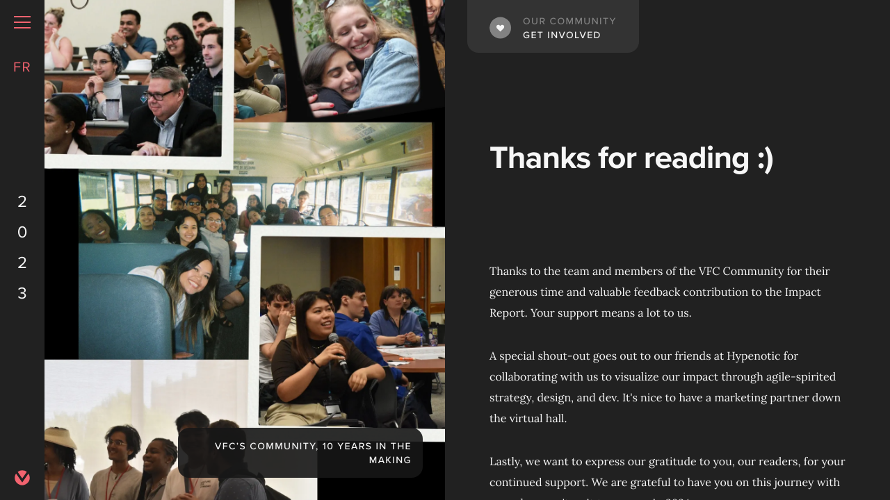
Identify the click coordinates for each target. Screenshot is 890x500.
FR (22, 66)
